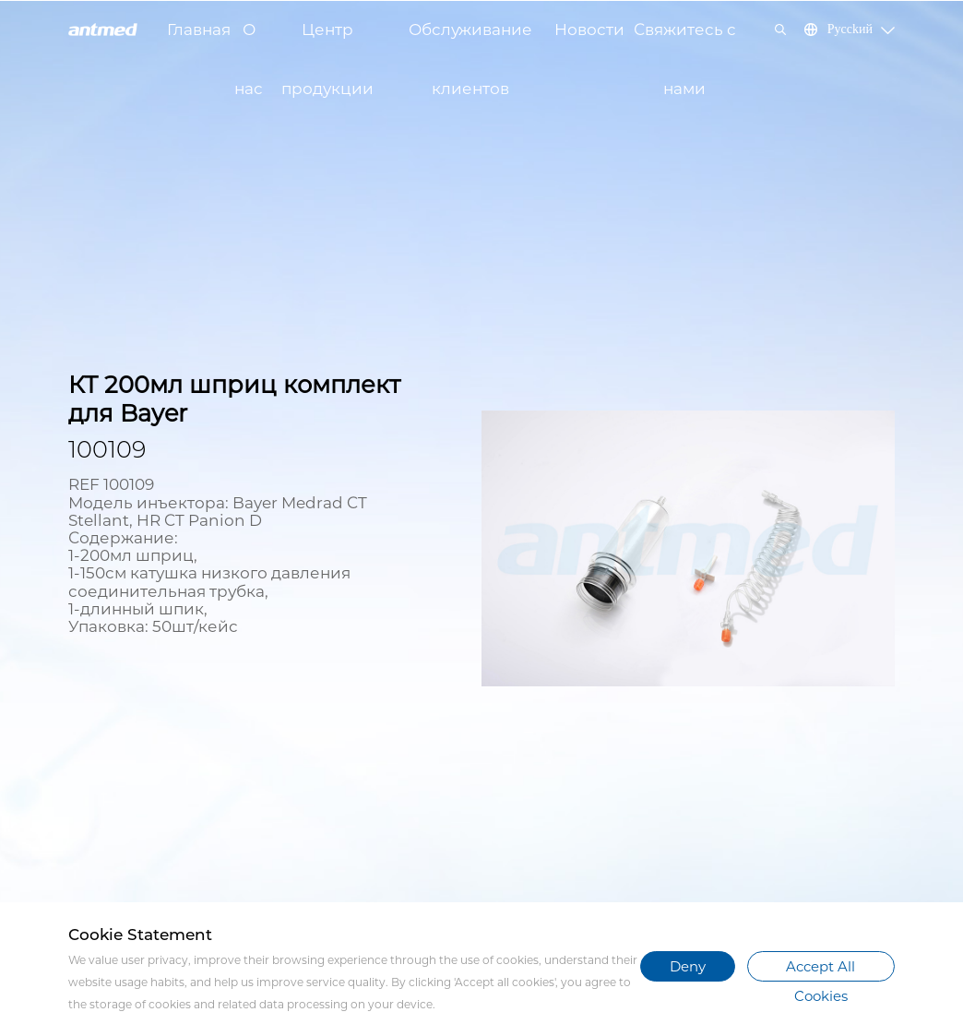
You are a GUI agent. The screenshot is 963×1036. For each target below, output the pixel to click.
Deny (688, 966)
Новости (589, 29)
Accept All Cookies (820, 970)
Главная (199, 29)
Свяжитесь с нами (685, 39)
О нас (248, 39)
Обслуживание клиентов (470, 39)
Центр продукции (327, 39)
